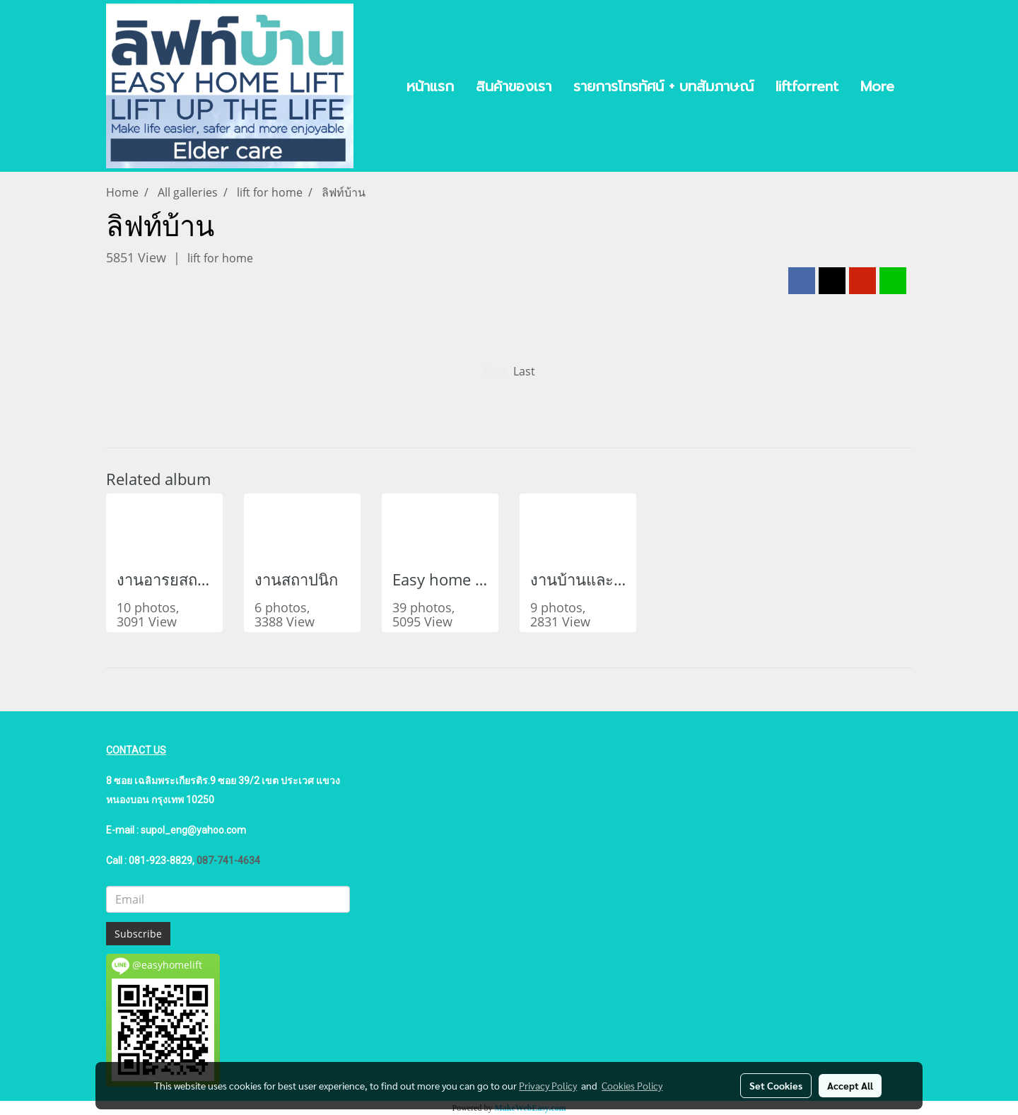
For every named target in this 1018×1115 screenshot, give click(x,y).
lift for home (220, 258)
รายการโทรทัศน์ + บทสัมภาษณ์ (663, 86)
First (494, 371)
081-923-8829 (160, 860)
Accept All (850, 1085)
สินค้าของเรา (513, 86)
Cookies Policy (632, 1085)
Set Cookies (775, 1085)
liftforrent (807, 86)
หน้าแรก (430, 86)
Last (524, 371)
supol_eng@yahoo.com (193, 830)
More (877, 86)
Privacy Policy (548, 1085)
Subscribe (138, 933)
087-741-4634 (228, 860)
